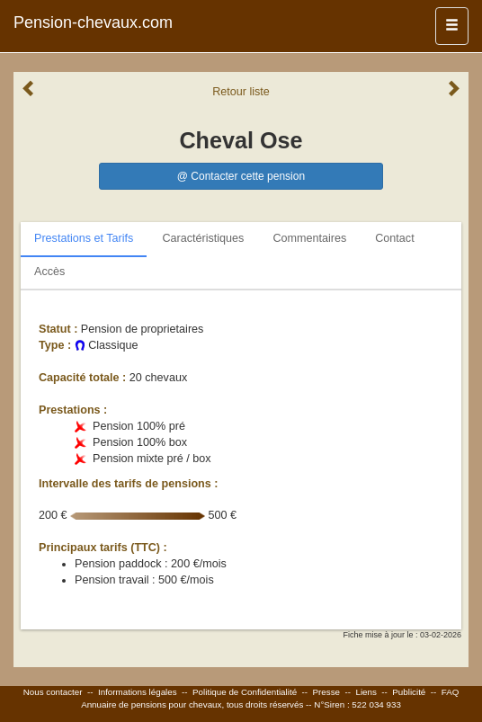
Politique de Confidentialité (244, 692)
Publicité (408, 692)
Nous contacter (53, 692)
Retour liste (241, 91)
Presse (327, 692)
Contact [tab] (394, 238)
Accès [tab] (49, 271)
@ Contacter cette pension (241, 176)
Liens (365, 692)
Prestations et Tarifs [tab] (83, 238)
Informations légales (137, 692)
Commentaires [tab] (309, 238)
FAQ (451, 692)
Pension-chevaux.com (93, 22)
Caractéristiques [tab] (203, 238)
